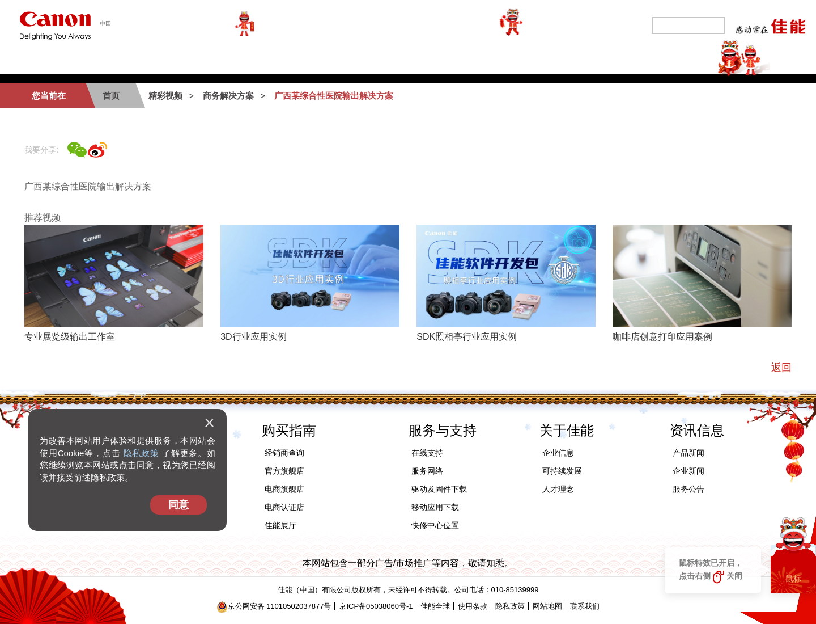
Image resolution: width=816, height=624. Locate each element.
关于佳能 (621, 60)
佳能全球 (435, 606)
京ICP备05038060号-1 (376, 606)
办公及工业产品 (208, 60)
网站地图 (547, 606)
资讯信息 (697, 430)
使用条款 (472, 606)
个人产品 (122, 60)
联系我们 (585, 606)
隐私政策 (141, 453)
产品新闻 (688, 452)
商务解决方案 (304, 60)
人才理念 (558, 489)
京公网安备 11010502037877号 (274, 606)
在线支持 (427, 452)
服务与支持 (462, 60)
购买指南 (385, 60)
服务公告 (688, 489)
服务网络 (427, 470)
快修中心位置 (435, 525)
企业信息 (558, 452)
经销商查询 (284, 452)
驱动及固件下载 (439, 489)
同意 (178, 505)
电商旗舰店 (284, 489)
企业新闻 (688, 470)
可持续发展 (544, 60)
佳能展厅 (280, 525)
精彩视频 (693, 60)
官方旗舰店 (284, 470)
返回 (781, 367)
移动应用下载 (435, 507)
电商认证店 (284, 507)
